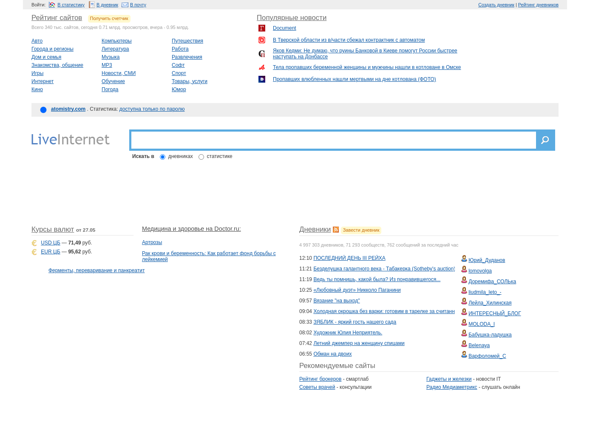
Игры (37, 73)
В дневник (107, 4)
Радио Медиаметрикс (451, 387)
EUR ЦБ (50, 252)
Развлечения (187, 57)
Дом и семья (46, 57)
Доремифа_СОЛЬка (492, 282)
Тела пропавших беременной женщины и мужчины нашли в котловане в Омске (367, 67)
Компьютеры (117, 41)
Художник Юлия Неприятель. (347, 333)
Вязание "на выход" (336, 301)
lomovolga (480, 271)
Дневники (315, 229)
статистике (220, 156)
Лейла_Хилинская (489, 303)
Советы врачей (317, 387)
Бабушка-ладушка (489, 335)
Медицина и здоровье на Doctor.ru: (191, 228)
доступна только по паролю (152, 109)
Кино (37, 89)
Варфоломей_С (487, 356)
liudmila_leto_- (484, 292)
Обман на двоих (332, 354)
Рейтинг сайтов (56, 18)
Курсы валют (52, 229)
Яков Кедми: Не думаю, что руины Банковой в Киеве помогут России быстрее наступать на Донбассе (365, 54)
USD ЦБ (50, 243)
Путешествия (187, 41)
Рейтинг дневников (538, 4)
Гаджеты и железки (448, 379)
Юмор (179, 89)
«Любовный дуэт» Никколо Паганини (356, 290)
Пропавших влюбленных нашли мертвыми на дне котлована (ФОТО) (354, 79)
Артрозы (152, 242)
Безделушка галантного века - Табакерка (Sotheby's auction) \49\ (389, 269)
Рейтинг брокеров (320, 379)
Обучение (113, 81)
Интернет (42, 81)
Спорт (179, 73)
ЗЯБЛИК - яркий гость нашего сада (354, 322)
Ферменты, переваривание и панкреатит (96, 270)
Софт (178, 65)
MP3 (107, 65)
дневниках (180, 156)
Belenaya (479, 345)
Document (284, 28)
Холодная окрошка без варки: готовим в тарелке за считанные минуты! (397, 311)
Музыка (110, 57)
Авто (37, 41)
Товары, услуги (189, 81)
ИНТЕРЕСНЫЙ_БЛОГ (494, 313)
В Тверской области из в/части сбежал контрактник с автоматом (349, 40)
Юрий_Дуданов (486, 260)
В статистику (71, 4)
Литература (115, 49)
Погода (110, 89)
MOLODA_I (481, 324)
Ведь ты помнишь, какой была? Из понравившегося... (376, 279)
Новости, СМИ (119, 73)
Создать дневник (496, 4)
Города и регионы (52, 49)
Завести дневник (361, 230)
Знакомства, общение (57, 65)
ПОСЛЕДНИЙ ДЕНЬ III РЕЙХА (349, 258)
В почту (138, 4)
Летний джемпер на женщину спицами (358, 343)
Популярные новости (291, 18)
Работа (180, 49)
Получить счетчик (109, 18)
